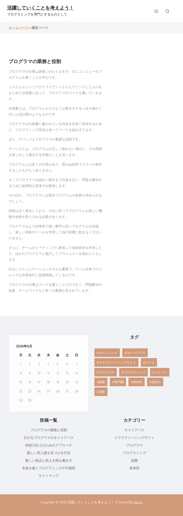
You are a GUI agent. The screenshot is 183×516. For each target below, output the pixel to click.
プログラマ (134, 445)
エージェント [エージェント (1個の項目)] (108, 353)
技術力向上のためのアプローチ (48, 445)
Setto (138, 502)
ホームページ (19, 27)
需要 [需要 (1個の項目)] (102, 392)
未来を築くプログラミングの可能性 (48, 468)
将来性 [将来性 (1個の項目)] (137, 382)
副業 (134, 460)
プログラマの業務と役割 (35, 61)
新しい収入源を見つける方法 (48, 453)
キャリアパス (134, 430)
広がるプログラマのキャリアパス (49, 438)
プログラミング (134, 453)
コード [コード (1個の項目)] (150, 362)
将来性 (134, 468)
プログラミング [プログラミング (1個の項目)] (134, 372)
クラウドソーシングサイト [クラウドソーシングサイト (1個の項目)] (117, 362)
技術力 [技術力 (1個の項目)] (156, 382)
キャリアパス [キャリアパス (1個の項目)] (136, 353)
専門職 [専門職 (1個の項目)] (119, 382)
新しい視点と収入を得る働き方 (48, 460)
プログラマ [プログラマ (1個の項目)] (106, 372)
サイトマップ (49, 476)
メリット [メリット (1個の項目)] (161, 372)
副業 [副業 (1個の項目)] (102, 382)
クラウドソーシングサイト (134, 438)
